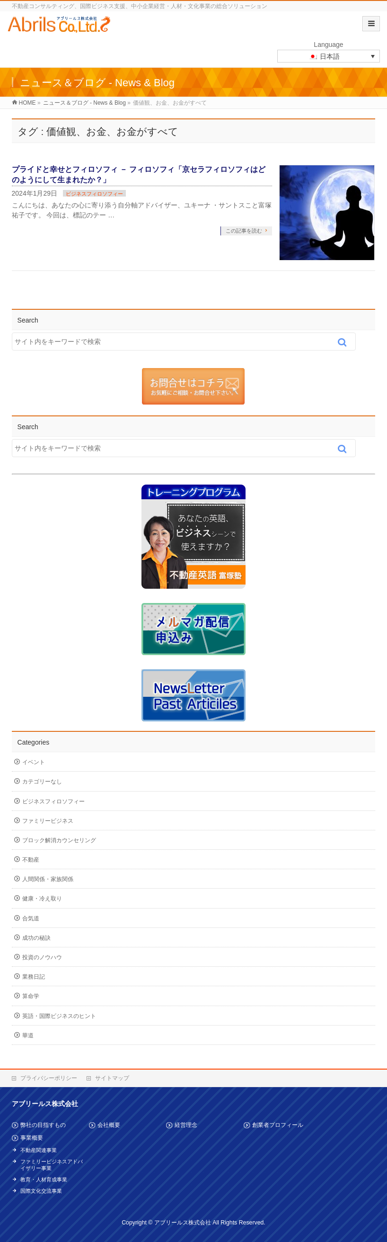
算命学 (30, 996)
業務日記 (33, 976)
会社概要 (108, 1125)
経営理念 (186, 1125)
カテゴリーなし (42, 781)
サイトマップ (112, 1078)
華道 (28, 1035)
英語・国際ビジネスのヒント (59, 1016)
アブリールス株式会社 (182, 1222)
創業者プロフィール (277, 1125)
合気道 (30, 918)
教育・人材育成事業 (43, 1179)
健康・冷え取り (42, 898)
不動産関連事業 (38, 1150)
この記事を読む (244, 231)
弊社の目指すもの (43, 1125)
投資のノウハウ (42, 957)
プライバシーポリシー (48, 1078)
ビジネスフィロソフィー (94, 194)
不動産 (30, 859)
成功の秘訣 (36, 938)
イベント (33, 762)
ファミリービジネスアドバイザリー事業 (51, 1165)
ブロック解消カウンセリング (59, 840)
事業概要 (31, 1137)
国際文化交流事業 (41, 1191)
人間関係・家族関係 (47, 879)
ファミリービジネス (47, 821)
